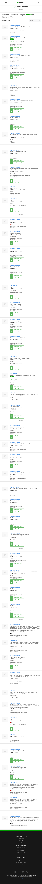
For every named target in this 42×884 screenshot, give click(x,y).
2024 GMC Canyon (15, 54)
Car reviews (21, 840)
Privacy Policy (13, 878)
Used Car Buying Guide (21, 842)
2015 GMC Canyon (15, 735)
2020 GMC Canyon (15, 133)
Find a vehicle (21, 838)
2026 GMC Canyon (15, 25)
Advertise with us (21, 847)
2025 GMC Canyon (15, 373)
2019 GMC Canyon (15, 691)
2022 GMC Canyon (15, 86)
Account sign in (21, 853)
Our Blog (21, 860)
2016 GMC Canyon (15, 150)
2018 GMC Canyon (15, 393)
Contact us (21, 859)
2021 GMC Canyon (15, 65)
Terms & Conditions (27, 878)
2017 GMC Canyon (15, 487)
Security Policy (20, 878)
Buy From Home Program (21, 862)
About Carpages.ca (21, 865)
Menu (5, 2)
